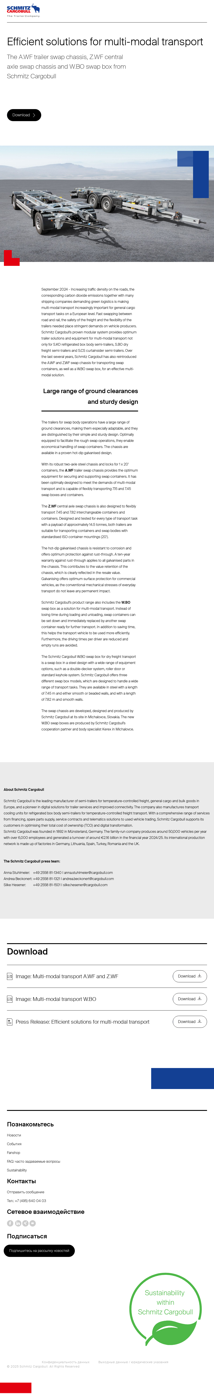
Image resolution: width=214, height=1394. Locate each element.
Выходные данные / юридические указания (133, 1363)
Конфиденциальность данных (66, 1363)
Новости (14, 1136)
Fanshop (13, 1153)
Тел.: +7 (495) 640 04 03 (26, 1201)
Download (21, 115)
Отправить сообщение (25, 1193)
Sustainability (17, 1171)
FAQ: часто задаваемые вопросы (33, 1162)
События (14, 1145)
